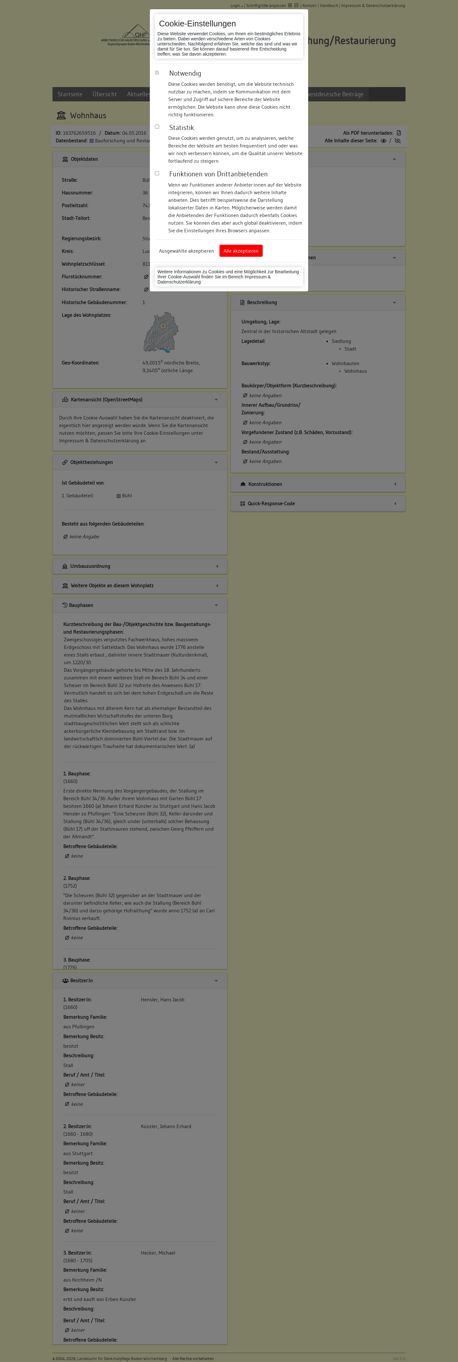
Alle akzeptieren (241, 251)
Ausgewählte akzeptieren (186, 251)
